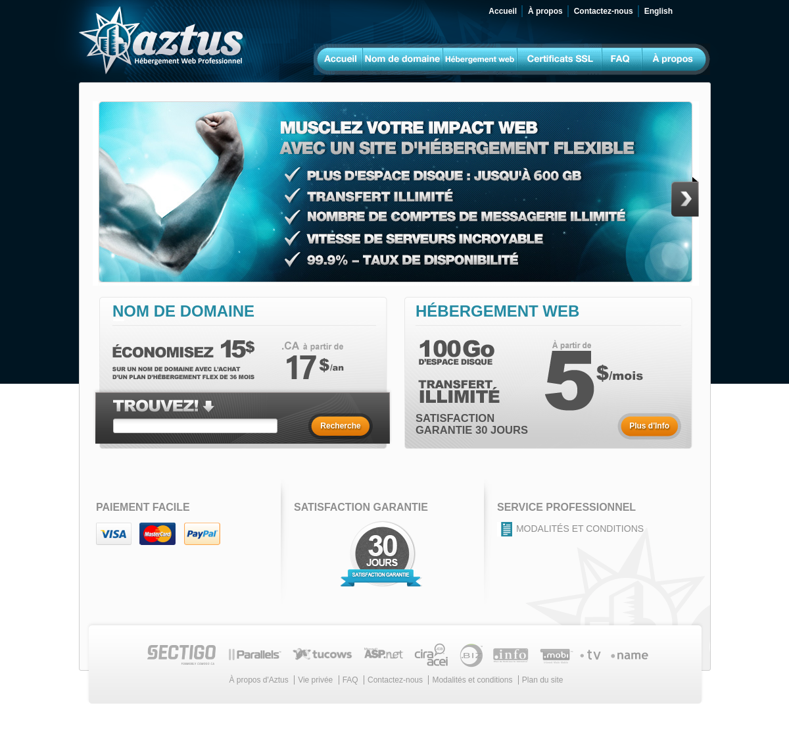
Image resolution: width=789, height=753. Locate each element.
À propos (545, 11)
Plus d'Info (649, 425)
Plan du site (542, 680)
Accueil (503, 11)
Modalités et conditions (580, 528)
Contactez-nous (603, 11)
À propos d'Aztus (258, 680)
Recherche (340, 425)
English (658, 11)
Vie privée (315, 680)
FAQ (350, 680)
